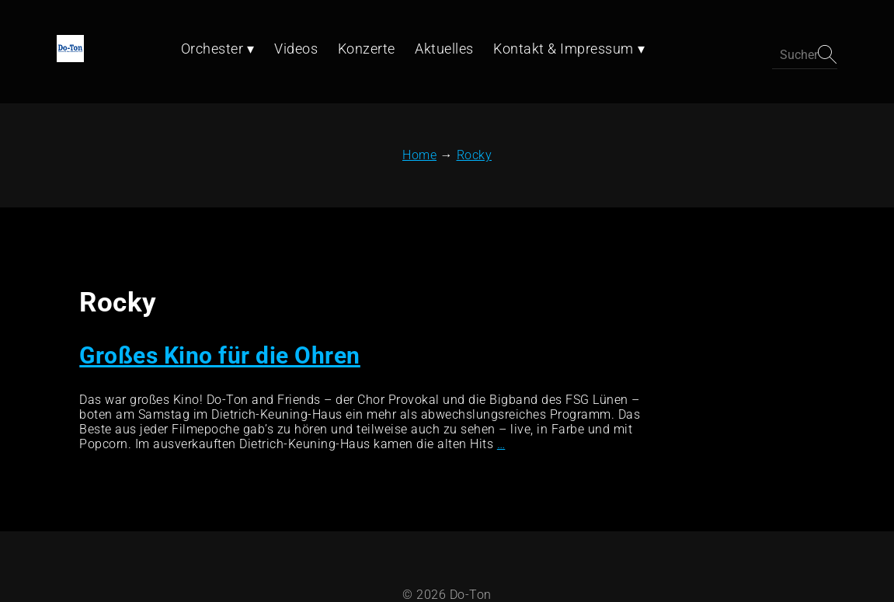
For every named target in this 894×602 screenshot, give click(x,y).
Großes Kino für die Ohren (217, 310)
